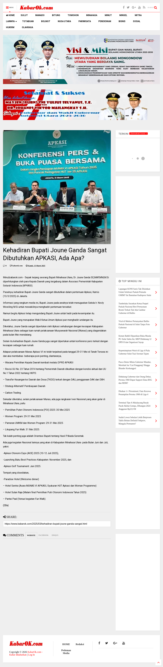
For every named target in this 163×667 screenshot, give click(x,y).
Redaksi (80, 644)
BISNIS (122, 21)
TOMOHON (73, 15)
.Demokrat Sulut (138, 134)
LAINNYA (11, 21)
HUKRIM (10, 27)
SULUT (24, 15)
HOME (10, 15)
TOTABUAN (28, 21)
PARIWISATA (84, 21)
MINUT (108, 15)
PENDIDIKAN (104, 21)
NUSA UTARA (64, 21)
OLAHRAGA (27, 27)
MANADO (40, 15)
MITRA (138, 15)
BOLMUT (45, 21)
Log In (31, 654)
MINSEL (123, 15)
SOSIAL (136, 21)
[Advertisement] (138, 224)
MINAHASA (91, 15)
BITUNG (56, 15)
